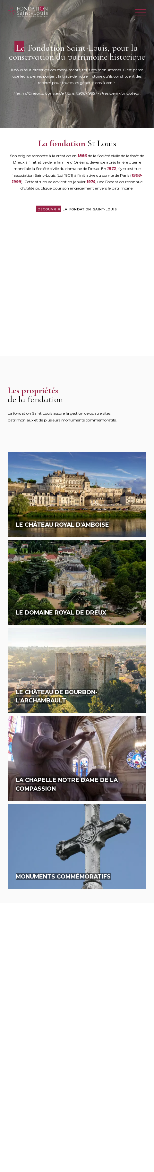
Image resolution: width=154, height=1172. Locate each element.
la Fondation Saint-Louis (77, 209)
